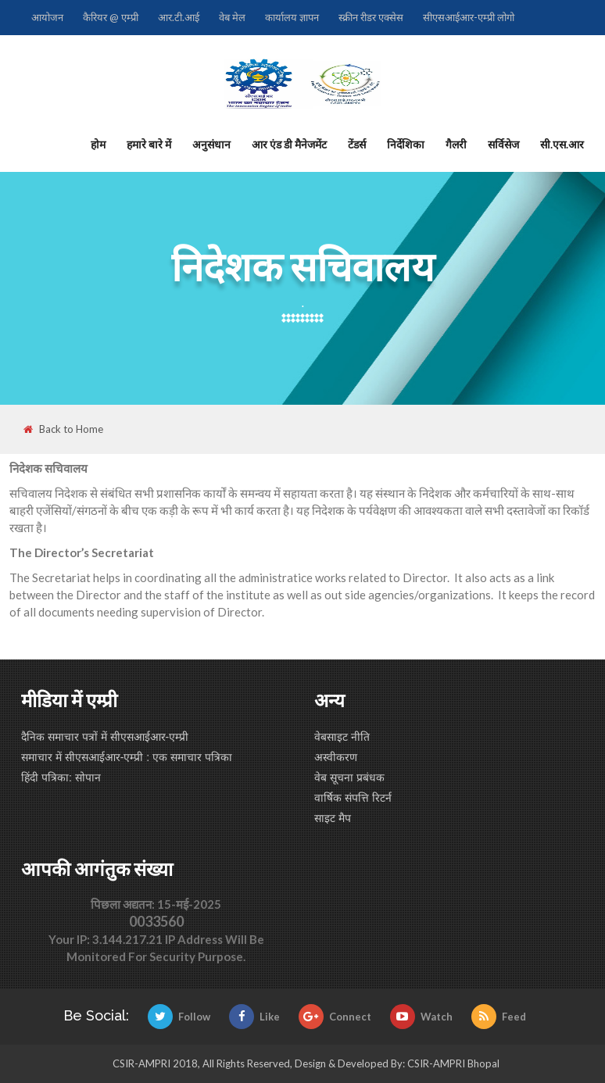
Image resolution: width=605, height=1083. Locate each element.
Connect (335, 1016)
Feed (498, 1016)
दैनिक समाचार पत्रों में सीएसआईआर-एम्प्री (104, 737)
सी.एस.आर (562, 144)
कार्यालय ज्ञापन (292, 17)
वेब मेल (232, 17)
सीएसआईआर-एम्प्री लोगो (468, 17)
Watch (421, 1016)
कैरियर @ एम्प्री (110, 17)
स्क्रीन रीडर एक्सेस (370, 17)
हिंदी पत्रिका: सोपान (61, 777)
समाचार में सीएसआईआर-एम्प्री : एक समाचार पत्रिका (126, 757)
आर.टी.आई (178, 17)
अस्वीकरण (335, 757)
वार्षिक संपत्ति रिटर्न (353, 798)
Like (254, 1016)
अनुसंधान (211, 144)
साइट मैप (332, 818)
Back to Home (63, 429)
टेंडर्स (357, 144)
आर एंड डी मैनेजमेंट (289, 144)
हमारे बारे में (149, 144)
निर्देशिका (405, 144)
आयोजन (47, 17)
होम (98, 144)
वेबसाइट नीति (342, 737)
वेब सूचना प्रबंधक (349, 777)
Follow (179, 1016)
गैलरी (456, 144)
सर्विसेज (503, 144)
